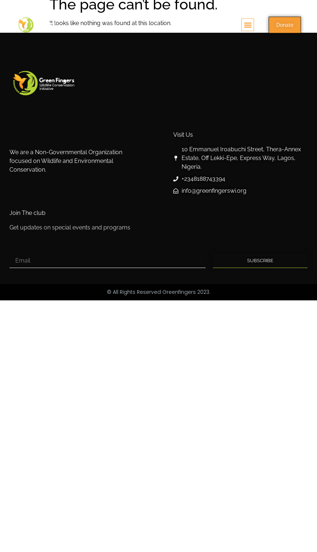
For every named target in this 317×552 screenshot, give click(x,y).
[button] (247, 26)
